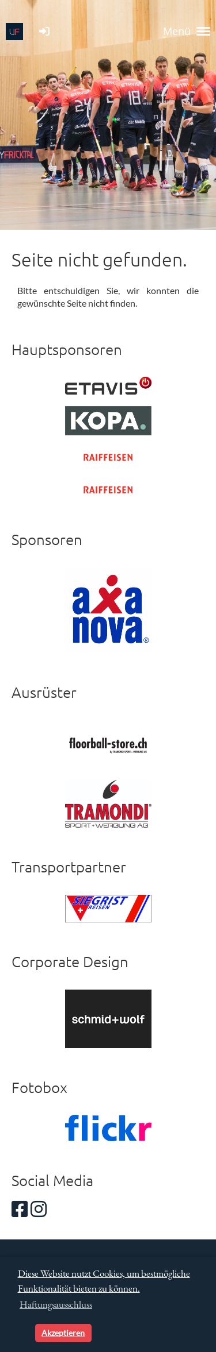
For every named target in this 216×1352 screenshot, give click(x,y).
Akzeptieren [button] (63, 1333)
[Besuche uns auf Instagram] (39, 1209)
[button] (24, 1333)
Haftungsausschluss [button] (56, 1304)
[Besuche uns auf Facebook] (20, 1209)
